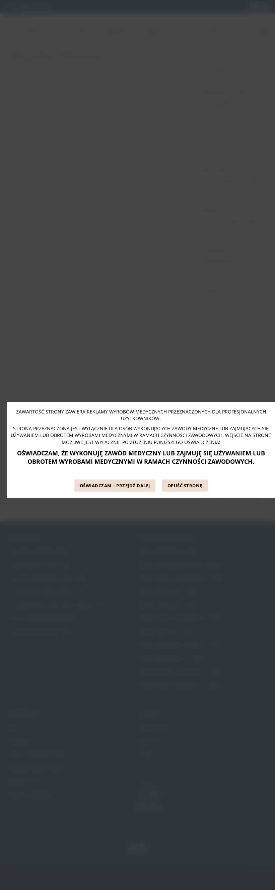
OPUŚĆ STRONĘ (184, 486)
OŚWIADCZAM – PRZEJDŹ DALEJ (115, 486)
